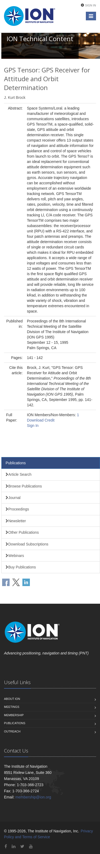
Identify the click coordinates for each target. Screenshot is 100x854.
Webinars (15, 555)
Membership (14, 715)
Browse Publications (24, 486)
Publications (16, 463)
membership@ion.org (33, 797)
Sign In (90, 5)
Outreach (12, 731)
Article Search (18, 474)
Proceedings (17, 509)
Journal (13, 498)
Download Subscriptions (27, 544)
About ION (12, 698)
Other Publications (22, 532)
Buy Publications (21, 567)
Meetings (11, 706)
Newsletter (16, 521)
